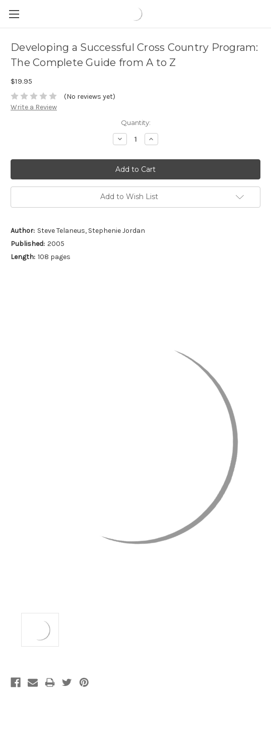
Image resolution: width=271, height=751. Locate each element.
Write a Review (34, 107)
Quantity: (136, 122)
